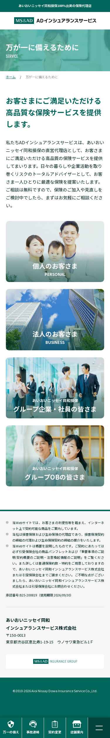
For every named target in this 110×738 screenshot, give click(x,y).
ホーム (11, 76)
